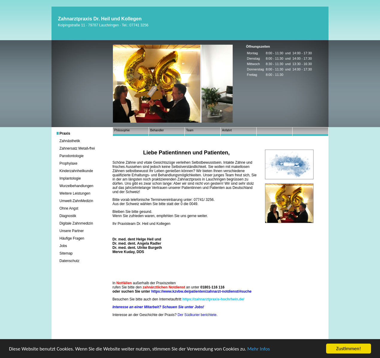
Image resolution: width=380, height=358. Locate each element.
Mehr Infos (258, 349)
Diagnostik (68, 216)
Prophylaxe (69, 163)
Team (189, 130)
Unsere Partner (72, 231)
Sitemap (66, 253)
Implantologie (70, 178)
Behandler (157, 130)
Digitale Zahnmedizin (76, 223)
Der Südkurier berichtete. (197, 315)
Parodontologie (72, 156)
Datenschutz (70, 261)
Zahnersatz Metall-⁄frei (77, 148)
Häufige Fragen (72, 238)
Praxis (65, 133)
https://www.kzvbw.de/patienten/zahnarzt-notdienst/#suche (201, 291)
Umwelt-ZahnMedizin (76, 201)
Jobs (63, 246)
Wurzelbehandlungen (76, 186)
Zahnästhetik (70, 141)
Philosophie (122, 130)
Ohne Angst (69, 208)
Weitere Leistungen (75, 193)
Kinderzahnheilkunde (76, 171)
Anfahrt (227, 130)
